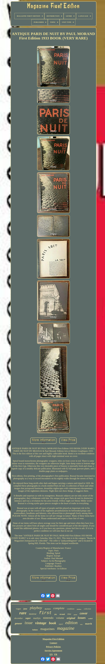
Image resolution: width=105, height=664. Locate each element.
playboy (36, 608)
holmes (35, 630)
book (52, 623)
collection (87, 609)
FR (55, 654)
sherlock (48, 609)
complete (58, 608)
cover (83, 613)
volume (60, 617)
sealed (90, 618)
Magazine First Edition (53, 639)
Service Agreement (53, 650)
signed (61, 624)
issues (82, 617)
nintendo (48, 617)
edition (71, 622)
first (45, 613)
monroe (32, 614)
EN (51, 654)
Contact (53, 643)
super (28, 618)
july (55, 614)
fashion (79, 609)
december (18, 618)
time (69, 614)
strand (62, 614)
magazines (47, 629)
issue (29, 622)
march (88, 623)
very (81, 624)
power (18, 623)
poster (75, 614)
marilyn (36, 618)
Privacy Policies (53, 647)
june (25, 609)
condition (70, 609)
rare (22, 613)
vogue (18, 609)
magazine (65, 628)
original (71, 618)
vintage (40, 623)
